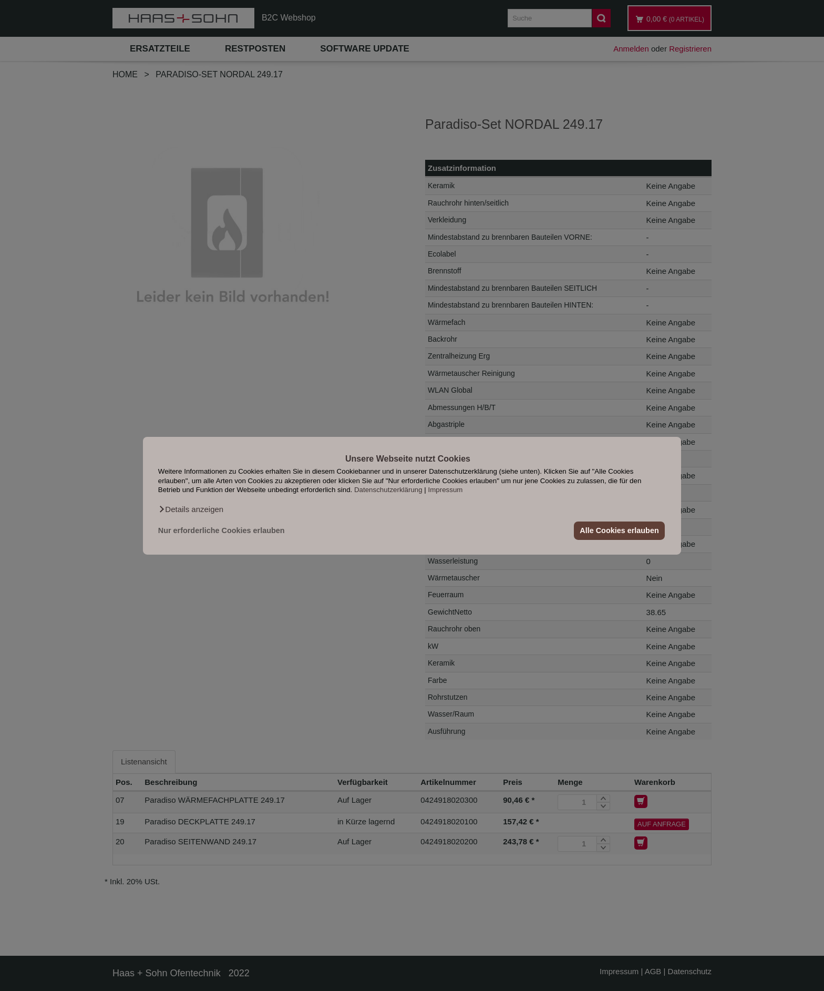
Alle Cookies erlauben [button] (619, 530)
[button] (190, 509)
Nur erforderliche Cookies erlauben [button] (221, 530)
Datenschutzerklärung (388, 490)
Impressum (445, 490)
